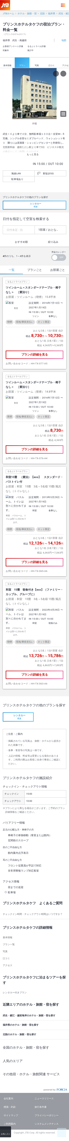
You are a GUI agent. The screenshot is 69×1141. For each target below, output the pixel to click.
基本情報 (7, 63)
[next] (65, 93)
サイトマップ (11, 1089)
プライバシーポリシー (47, 1089)
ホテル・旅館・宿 (27, 13)
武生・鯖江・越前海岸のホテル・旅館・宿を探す (35, 989)
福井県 (51, 13)
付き (34, 205)
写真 (37, 63)
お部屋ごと (57, 270)
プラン (22, 63)
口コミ (52, 63)
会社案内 (8, 1072)
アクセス (7, 939)
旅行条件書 (41, 1080)
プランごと (34, 270)
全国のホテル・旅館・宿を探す (35, 1021)
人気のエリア (35, 1034)
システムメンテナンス (47, 1097)
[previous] (3, 93)
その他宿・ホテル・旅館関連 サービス (35, 1048)
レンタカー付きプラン (15, 966)
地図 (61, 40)
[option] (34, 93)
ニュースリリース (44, 1072)
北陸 (42, 13)
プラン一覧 (9, 918)
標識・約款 (10, 1080)
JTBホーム (8, 13)
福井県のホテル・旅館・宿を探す (35, 999)
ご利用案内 (10, 1097)
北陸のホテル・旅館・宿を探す (35, 1008)
